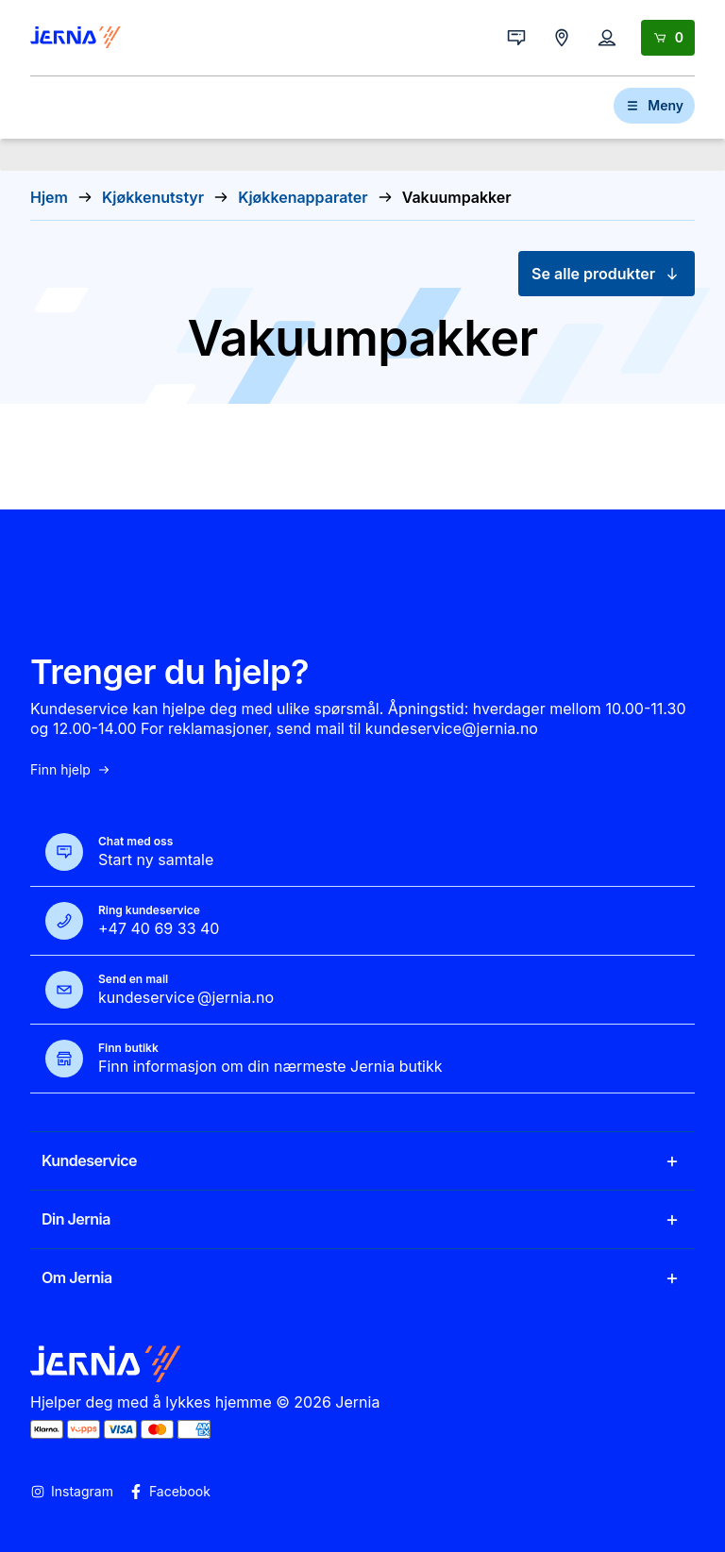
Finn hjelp (70, 769)
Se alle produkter (606, 273)
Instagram (71, 1491)
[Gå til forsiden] (75, 37)
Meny (654, 105)
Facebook (169, 1491)
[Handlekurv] (668, 38)
